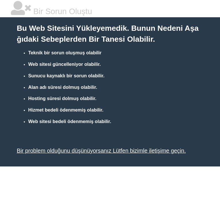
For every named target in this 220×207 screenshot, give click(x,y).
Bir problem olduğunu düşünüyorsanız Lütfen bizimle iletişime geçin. (101, 150)
